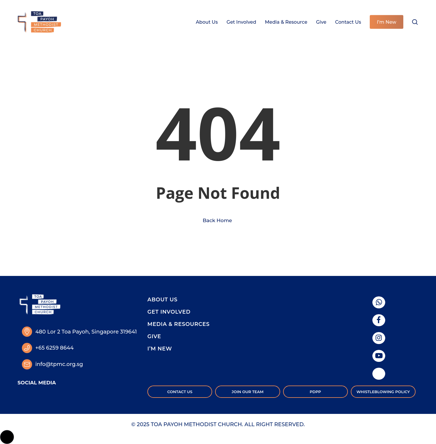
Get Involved (169, 312)
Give (154, 336)
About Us (162, 299)
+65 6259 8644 (54, 348)
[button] (7, 437)
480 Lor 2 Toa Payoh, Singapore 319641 (86, 332)
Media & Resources (178, 324)
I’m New (159, 348)
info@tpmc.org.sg (59, 364)
